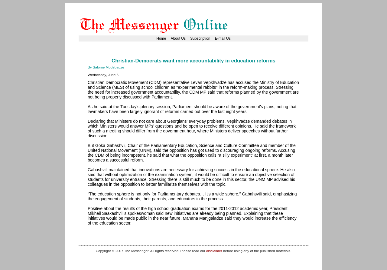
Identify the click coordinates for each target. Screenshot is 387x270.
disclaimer (214, 251)
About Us (178, 38)
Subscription (200, 38)
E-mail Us (223, 38)
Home (161, 38)
